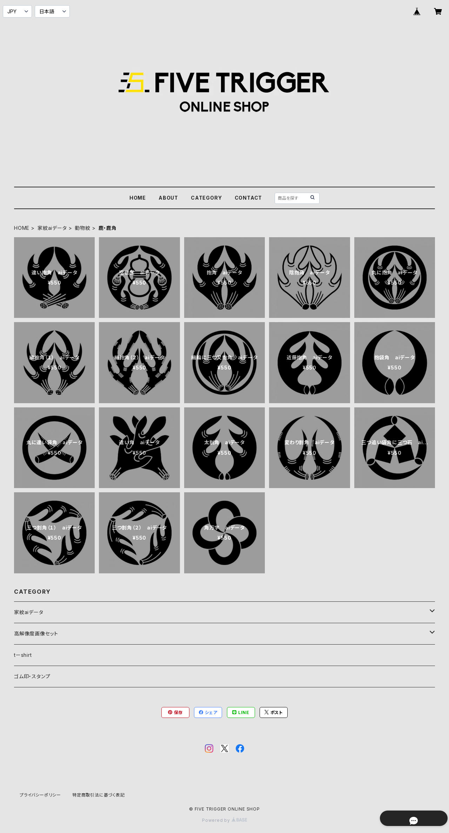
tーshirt (23, 655)
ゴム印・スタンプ (32, 676)
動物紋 (82, 228)
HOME (137, 198)
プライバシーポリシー (40, 795)
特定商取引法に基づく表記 (98, 795)
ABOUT (168, 198)
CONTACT (248, 198)
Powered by (224, 820)
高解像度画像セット (36, 634)
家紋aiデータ (52, 228)
